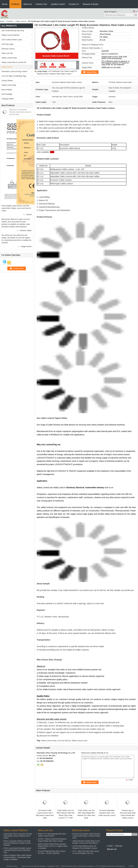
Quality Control (58, 4)
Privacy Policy (12, 866)
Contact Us (74, 4)
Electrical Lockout (8, 49)
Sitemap (118, 846)
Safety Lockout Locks (79, 741)
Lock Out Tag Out (64, 741)
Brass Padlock (7, 90)
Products (15, 4)
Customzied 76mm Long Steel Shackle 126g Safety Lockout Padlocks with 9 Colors (17, 836)
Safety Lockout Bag (9, 85)
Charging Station (8, 99)
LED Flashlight (7, 94)
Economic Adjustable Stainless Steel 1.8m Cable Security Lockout (106, 812)
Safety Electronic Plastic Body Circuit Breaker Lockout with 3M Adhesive (86, 842)
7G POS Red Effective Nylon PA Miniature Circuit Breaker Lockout (84, 847)
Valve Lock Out (7, 53)
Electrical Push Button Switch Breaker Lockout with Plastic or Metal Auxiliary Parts (86, 836)
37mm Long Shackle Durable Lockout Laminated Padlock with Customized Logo (17, 850)
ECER (131, 866)
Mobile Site (112, 849)
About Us (27, 4)
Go (135, 15)
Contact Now (91, 72)
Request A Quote (90, 4)
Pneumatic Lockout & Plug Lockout (14, 71)
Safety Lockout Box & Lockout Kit (14, 62)
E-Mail (109, 846)
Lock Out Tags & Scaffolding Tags (14, 76)
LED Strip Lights (8, 44)
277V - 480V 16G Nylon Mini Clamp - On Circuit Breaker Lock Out (86, 852)
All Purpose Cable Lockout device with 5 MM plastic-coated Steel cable (45, 814)
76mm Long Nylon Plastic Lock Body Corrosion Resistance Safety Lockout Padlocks (17, 843)
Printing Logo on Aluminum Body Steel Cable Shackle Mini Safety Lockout (128, 814)
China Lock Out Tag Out (30, 866)
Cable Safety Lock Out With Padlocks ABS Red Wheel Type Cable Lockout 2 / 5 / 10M (65, 814)
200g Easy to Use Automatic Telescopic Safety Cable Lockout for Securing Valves (20, 112)
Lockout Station (7, 81)
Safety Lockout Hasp (9, 58)
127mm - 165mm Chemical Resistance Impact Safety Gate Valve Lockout (52, 840)
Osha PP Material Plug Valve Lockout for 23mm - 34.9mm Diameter (51, 852)
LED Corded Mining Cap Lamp (13, 31)
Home (4, 4)
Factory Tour (41, 4)
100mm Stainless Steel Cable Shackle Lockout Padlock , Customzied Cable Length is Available (17, 857)
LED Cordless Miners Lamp (12, 40)
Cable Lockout (20, 21)
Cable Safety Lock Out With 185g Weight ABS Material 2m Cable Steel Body (86, 814)
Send (134, 834)
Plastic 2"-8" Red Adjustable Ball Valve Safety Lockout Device (52, 835)
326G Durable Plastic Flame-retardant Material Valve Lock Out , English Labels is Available (53, 846)
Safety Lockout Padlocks (11, 35)
